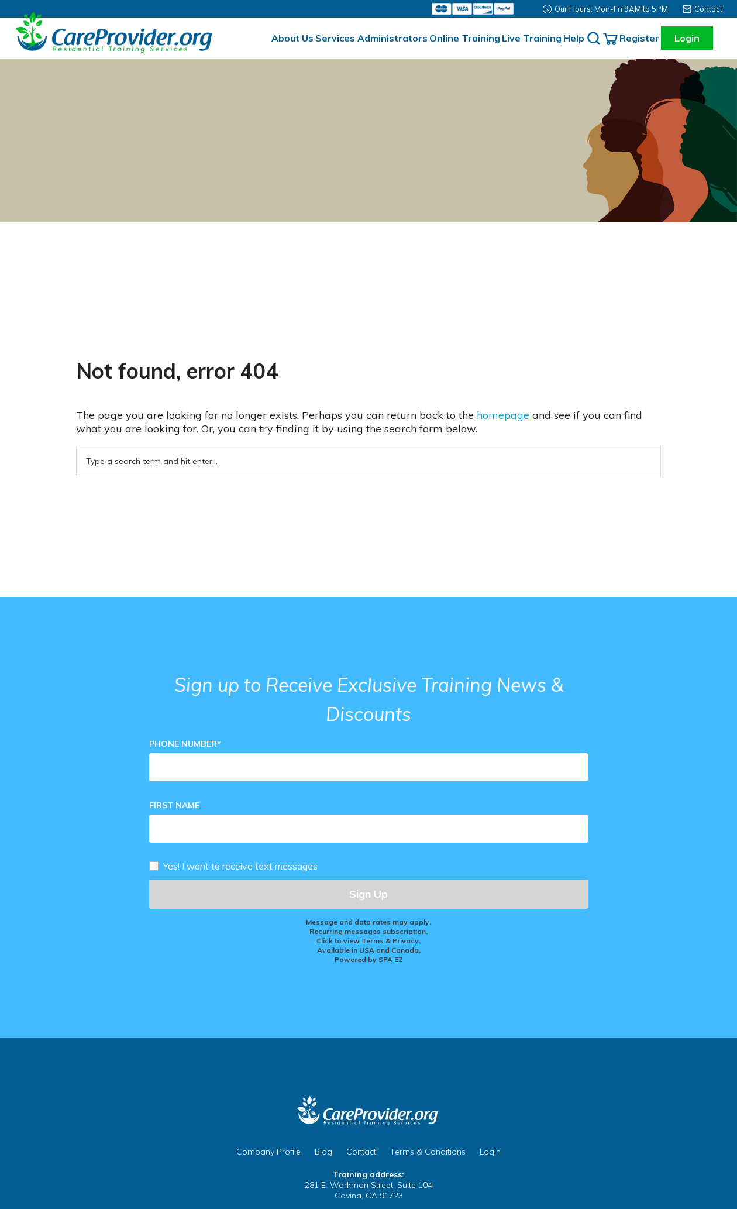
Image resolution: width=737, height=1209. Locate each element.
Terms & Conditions (428, 1151)
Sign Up (368, 894)
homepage (503, 415)
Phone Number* (185, 744)
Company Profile (268, 1151)
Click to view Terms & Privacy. (368, 940)
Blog (323, 1151)
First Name (174, 805)
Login (687, 38)
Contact (708, 8)
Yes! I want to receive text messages (240, 865)
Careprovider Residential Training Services (117, 32)
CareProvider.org (368, 1110)
